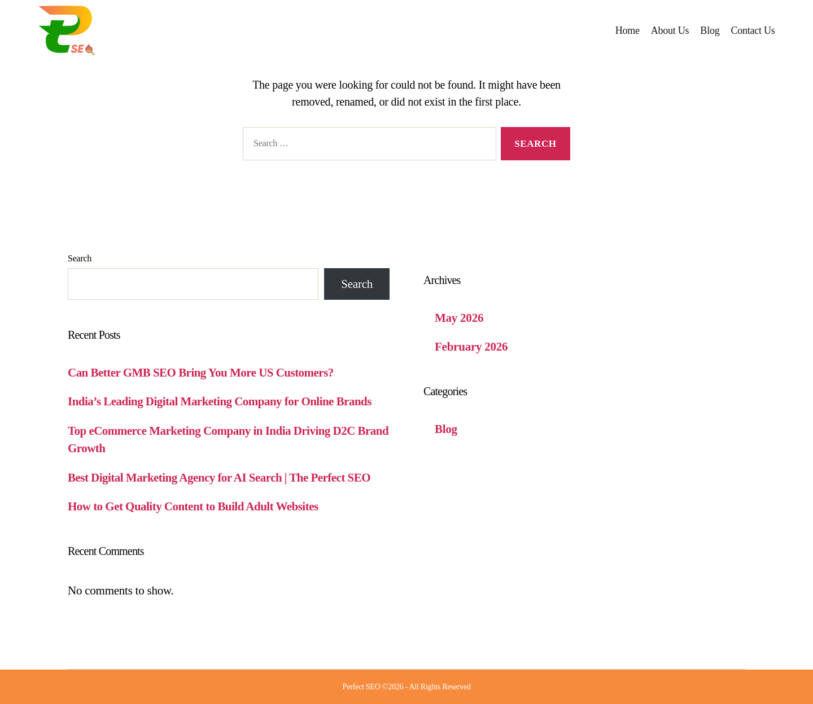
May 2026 (459, 318)
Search (79, 258)
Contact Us (753, 30)
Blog (709, 30)
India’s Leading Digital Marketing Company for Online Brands (219, 401)
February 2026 (471, 346)
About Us (670, 30)
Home (627, 30)
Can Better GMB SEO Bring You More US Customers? (201, 372)
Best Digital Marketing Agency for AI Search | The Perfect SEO (219, 477)
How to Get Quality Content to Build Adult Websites (193, 506)
